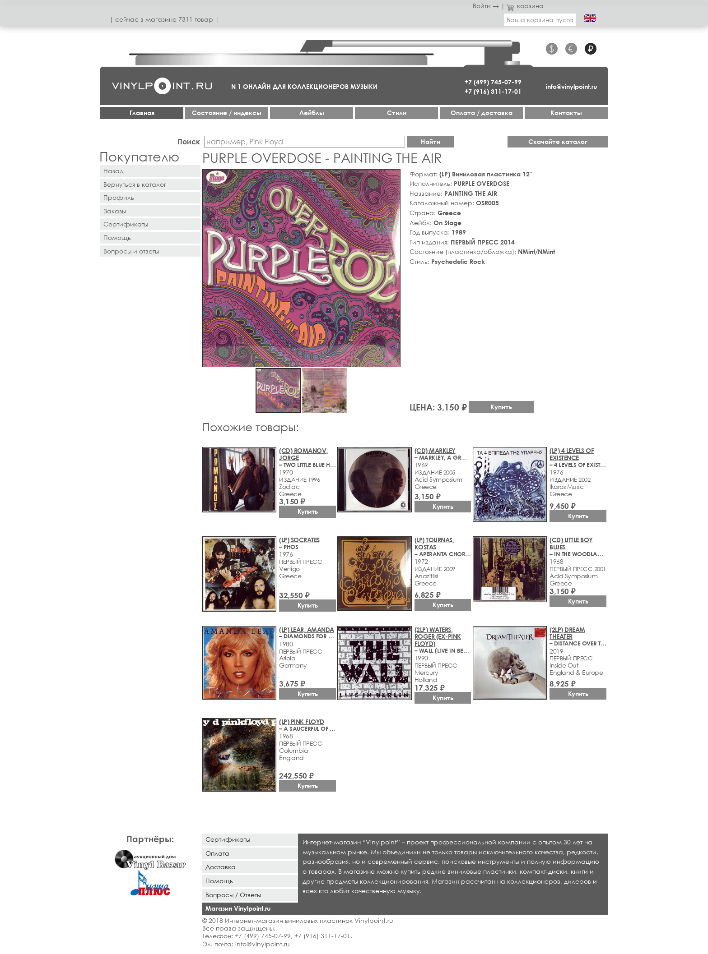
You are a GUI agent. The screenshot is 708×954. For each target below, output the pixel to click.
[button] (392, 178)
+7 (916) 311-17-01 (493, 91)
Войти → (486, 5)
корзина (525, 5)
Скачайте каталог (557, 141)
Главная (142, 112)
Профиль (118, 197)
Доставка (220, 867)
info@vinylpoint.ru (571, 86)
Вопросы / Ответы (233, 895)
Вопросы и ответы (131, 251)
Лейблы (311, 112)
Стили (396, 112)
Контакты (566, 112)
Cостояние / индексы (226, 112)
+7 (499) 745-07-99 (493, 82)
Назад (113, 171)
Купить (501, 406)
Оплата (217, 853)
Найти (430, 141)
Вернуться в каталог (134, 184)
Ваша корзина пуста (540, 19)
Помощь (117, 237)
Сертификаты (125, 224)
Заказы (114, 211)
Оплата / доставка (481, 112)
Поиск (188, 141)
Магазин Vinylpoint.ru (237, 908)
